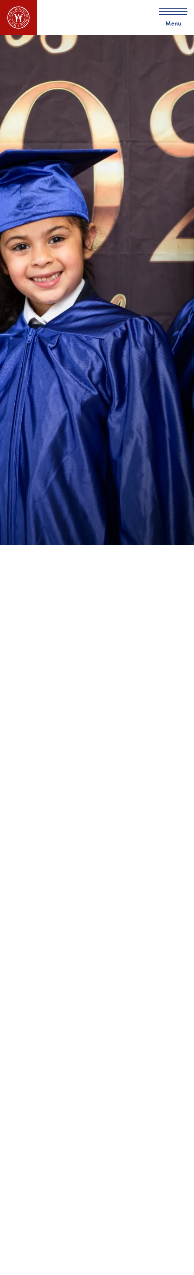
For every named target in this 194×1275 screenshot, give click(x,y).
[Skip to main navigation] (170, 17)
